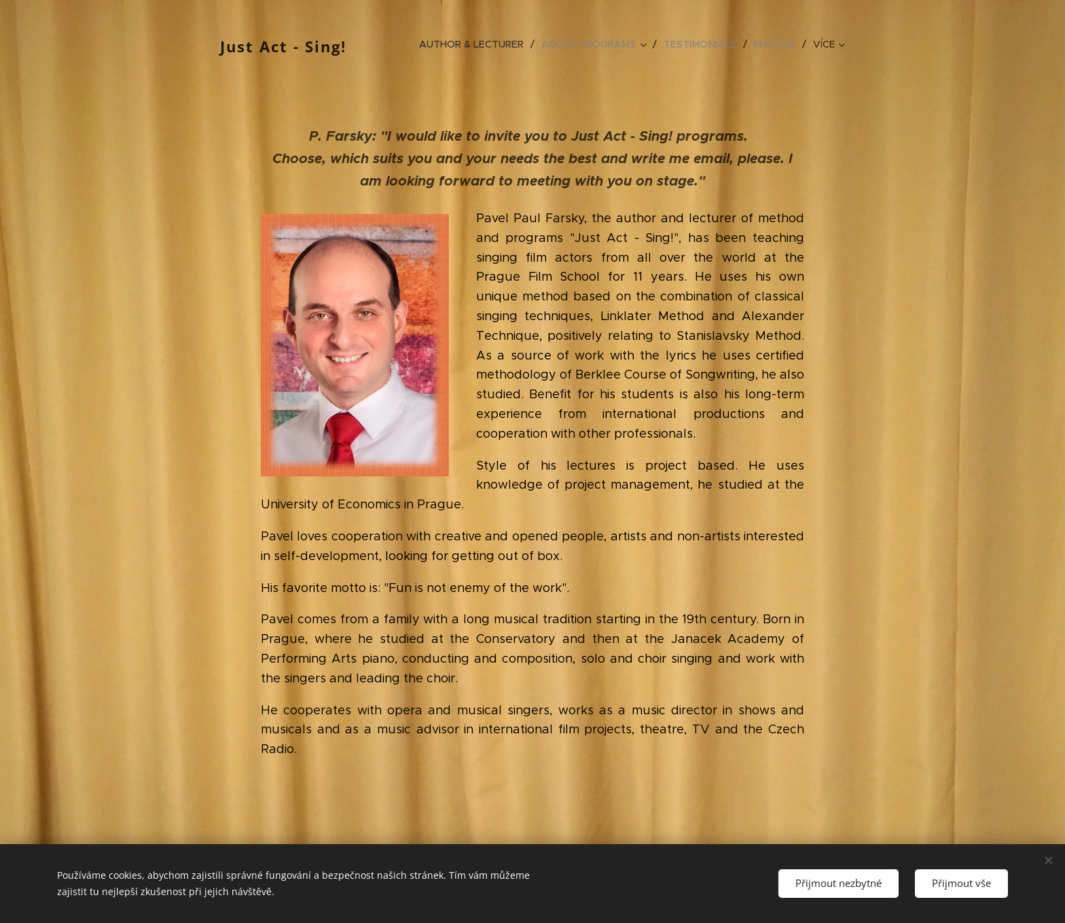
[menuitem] (480, 44)
